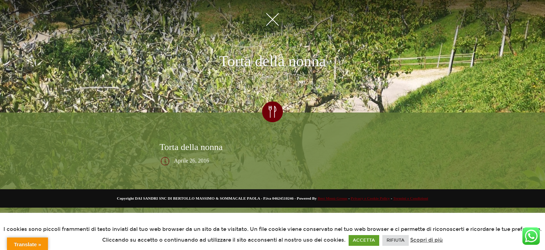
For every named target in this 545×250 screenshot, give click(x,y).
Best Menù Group (333, 198)
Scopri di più (426, 240)
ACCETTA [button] (364, 240)
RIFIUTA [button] (396, 240)
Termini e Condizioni (410, 198)
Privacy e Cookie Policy (370, 198)
